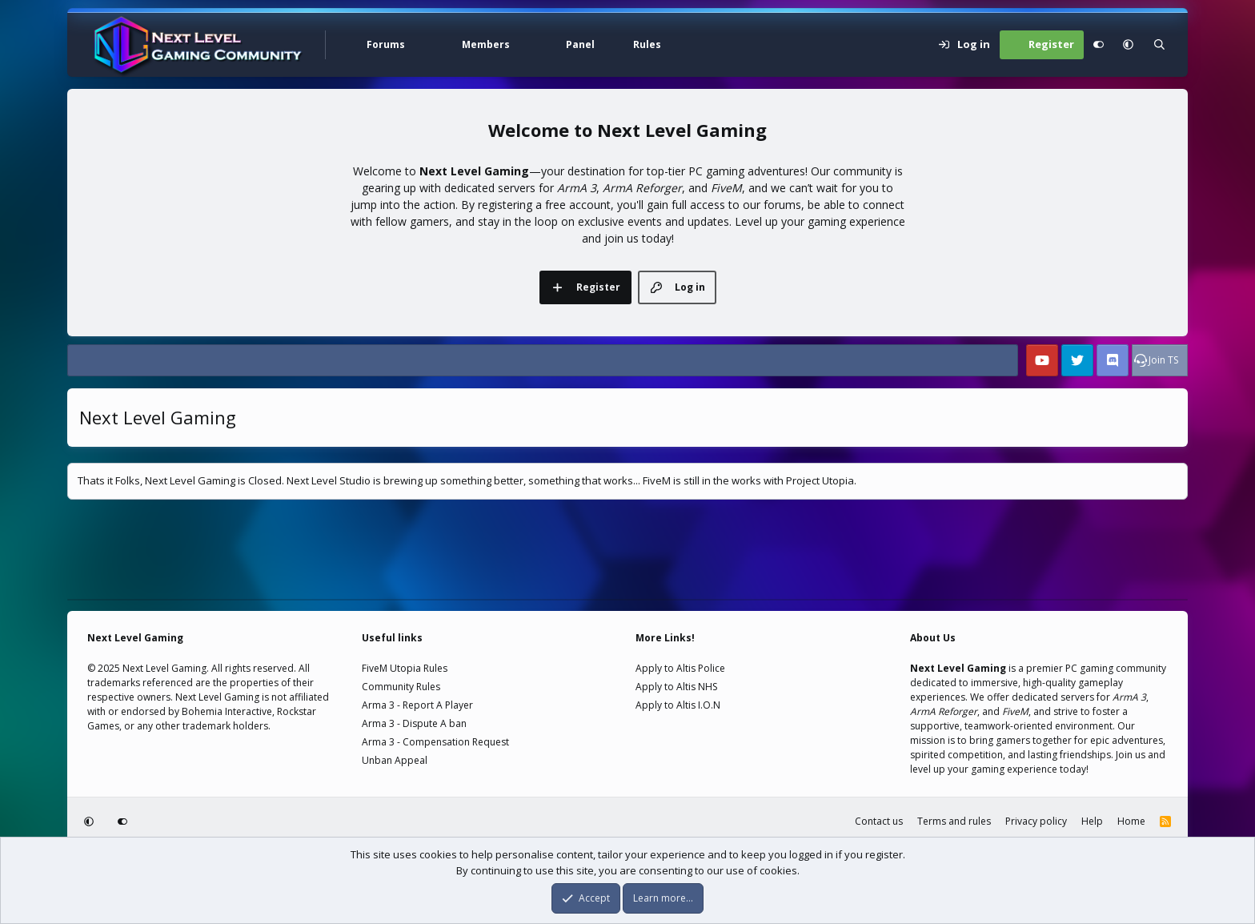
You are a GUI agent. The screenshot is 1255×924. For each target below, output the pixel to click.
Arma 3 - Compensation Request (435, 742)
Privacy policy (1036, 821)
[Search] (1159, 44)
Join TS (1163, 360)
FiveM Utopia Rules (404, 668)
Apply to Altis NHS (676, 686)
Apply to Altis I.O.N (678, 705)
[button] (423, 44)
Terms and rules (954, 821)
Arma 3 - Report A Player (417, 705)
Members (486, 44)
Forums (386, 44)
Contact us (879, 821)
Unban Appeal (394, 760)
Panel (580, 44)
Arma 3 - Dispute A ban (414, 723)
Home (1131, 821)
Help (1092, 821)
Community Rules (401, 686)
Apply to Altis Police (680, 668)
